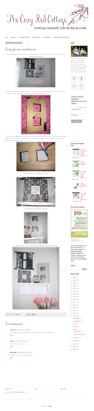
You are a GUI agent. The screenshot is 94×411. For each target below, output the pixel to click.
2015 (74, 307)
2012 (74, 316)
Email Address (76, 109)
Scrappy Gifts (13, 352)
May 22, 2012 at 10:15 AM (20, 341)
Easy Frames (77, 331)
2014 (74, 310)
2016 (74, 305)
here (38, 173)
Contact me (13, 37)
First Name (74, 115)
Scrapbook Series (47, 37)
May (75, 329)
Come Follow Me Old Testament (61, 37)
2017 (74, 302)
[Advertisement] (79, 134)
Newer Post (9, 389)
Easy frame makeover (79, 334)
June (75, 326)
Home (6, 37)
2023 (74, 286)
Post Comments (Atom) (18, 392)
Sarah (11, 341)
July (75, 324)
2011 (74, 344)
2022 (74, 288)
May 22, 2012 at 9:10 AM (23, 330)
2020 (74, 294)
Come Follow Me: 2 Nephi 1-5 (83, 163)
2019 (74, 296)
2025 (74, 280)
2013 (74, 313)
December (77, 318)
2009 (74, 349)
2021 (74, 291)
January (76, 340)
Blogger (50, 406)
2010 (74, 346)
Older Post (63, 389)
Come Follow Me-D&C (23, 37)
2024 (74, 283)
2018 (74, 299)
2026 (74, 277)
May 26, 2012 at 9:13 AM (24, 352)
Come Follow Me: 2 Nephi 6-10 (83, 185)
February (76, 337)
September (77, 321)
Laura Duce (13, 330)
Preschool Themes (36, 37)
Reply (11, 335)
